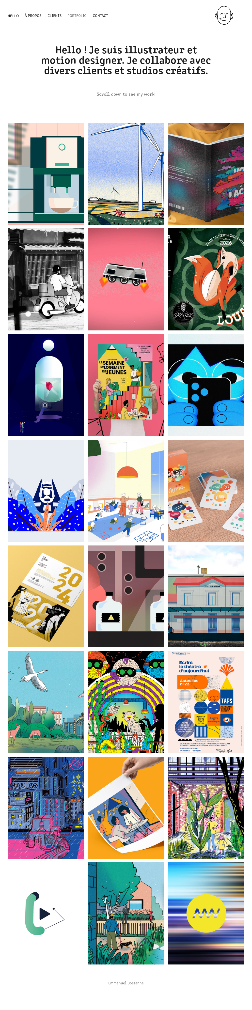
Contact (100, 15)
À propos (33, 15)
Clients (54, 15)
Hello (13, 15)
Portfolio (77, 15)
